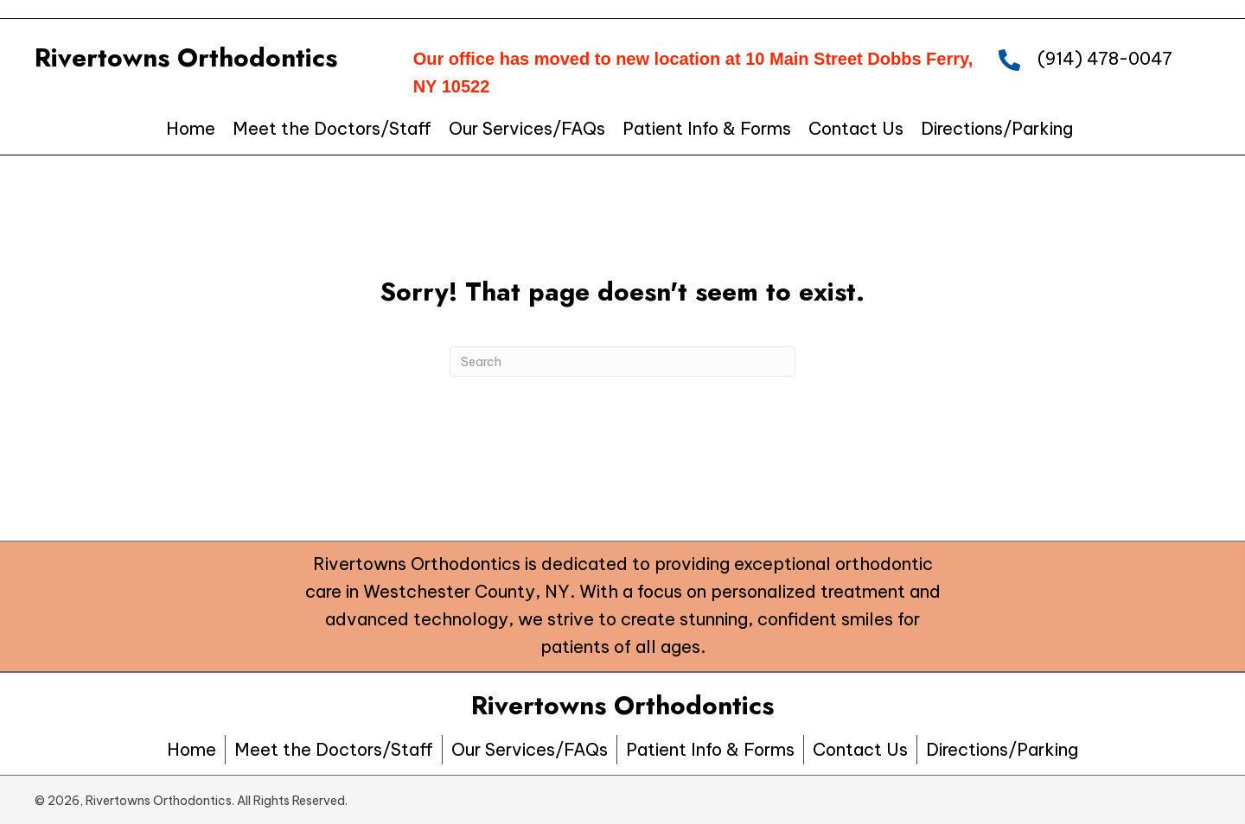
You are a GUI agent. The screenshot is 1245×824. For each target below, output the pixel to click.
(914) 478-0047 (1105, 58)
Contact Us (860, 749)
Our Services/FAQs (529, 749)
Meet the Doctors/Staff (333, 749)
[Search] (622, 361)
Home (191, 749)
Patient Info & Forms (710, 749)
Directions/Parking (1002, 749)
